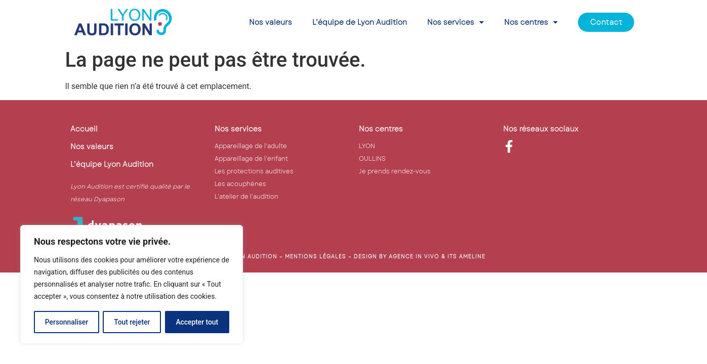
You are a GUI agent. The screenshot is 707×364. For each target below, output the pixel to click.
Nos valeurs (270, 22)
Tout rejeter (132, 322)
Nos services (455, 22)
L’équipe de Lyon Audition (359, 22)
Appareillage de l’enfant (251, 158)
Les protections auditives (254, 171)
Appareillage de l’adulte (251, 146)
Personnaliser (66, 322)
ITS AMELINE (466, 256)
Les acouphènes (240, 184)
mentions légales (315, 256)
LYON (367, 146)
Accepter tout (197, 322)
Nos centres (531, 22)
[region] (131, 284)
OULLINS (372, 158)
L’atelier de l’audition (246, 196)
